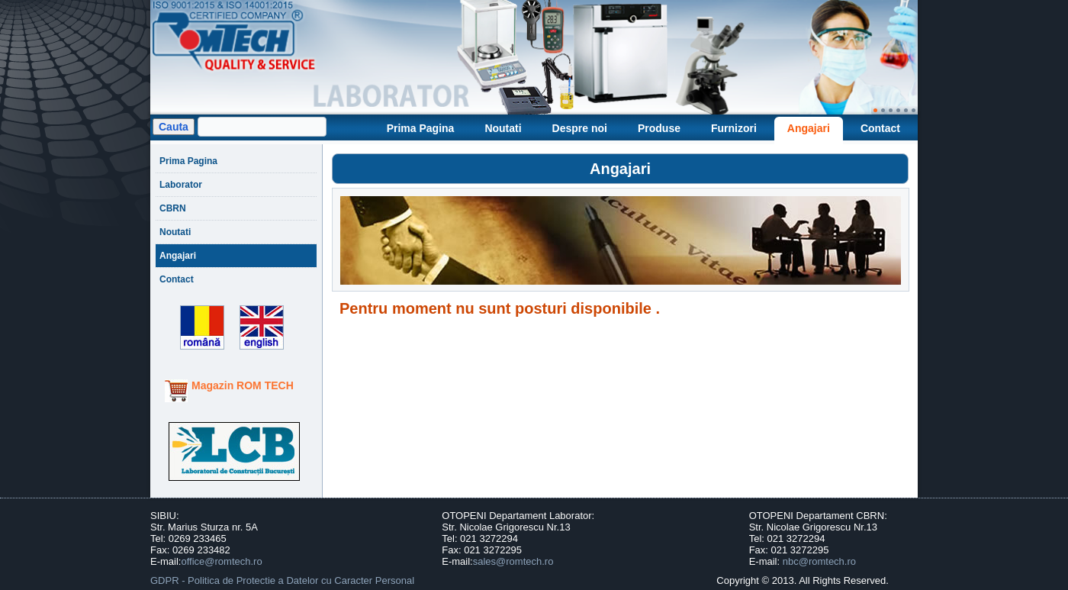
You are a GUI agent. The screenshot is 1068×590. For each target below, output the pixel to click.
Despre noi (579, 128)
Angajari (808, 128)
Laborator (180, 184)
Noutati (502, 128)
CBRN (172, 208)
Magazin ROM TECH (242, 385)
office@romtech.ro (221, 561)
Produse (659, 128)
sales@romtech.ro (513, 561)
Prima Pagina (421, 128)
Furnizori (734, 128)
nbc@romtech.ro (819, 561)
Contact (880, 128)
